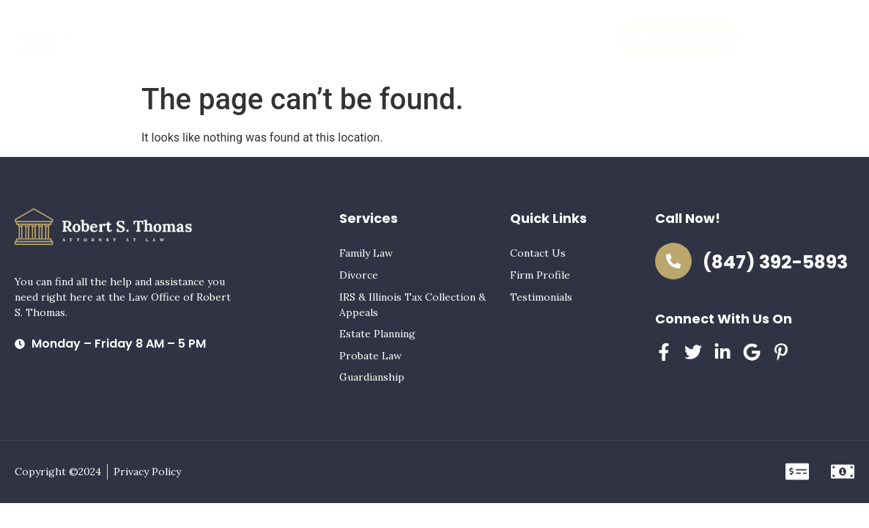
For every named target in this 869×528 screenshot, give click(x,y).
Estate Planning (377, 333)
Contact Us (573, 38)
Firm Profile (410, 38)
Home (251, 38)
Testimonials (491, 38)
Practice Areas (324, 38)
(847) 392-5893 (775, 262)
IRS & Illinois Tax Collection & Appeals (412, 304)
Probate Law (370, 355)
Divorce (358, 275)
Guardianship (371, 377)
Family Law (366, 253)
